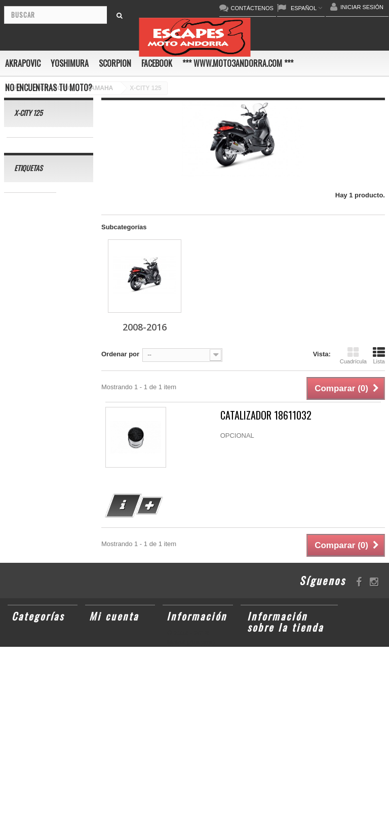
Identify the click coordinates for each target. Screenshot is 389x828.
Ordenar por (120, 354)
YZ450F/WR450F (34, 320)
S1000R (21, 487)
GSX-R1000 (27, 457)
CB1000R (23, 396)
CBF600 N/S (28, 275)
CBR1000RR (63, 336)
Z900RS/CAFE (31, 533)
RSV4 (17, 442)
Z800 (16, 351)
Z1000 (54, 487)
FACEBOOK (156, 63)
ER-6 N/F (22, 305)
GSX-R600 (25, 260)
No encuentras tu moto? (48, 87)
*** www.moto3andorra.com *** (237, 63)
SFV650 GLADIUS (36, 366)
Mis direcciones (118, 649)
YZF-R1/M (61, 381)
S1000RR (70, 457)
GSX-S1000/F (29, 290)
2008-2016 (32, 145)
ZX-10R (73, 290)
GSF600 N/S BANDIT (41, 518)
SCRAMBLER (30, 245)
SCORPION (115, 63)
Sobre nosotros (192, 672)
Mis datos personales (111, 665)
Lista (379, 355)
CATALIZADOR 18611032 (266, 415)
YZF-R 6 (21, 381)
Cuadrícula (353, 355)
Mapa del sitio (191, 683)
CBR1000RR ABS (36, 427)
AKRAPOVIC (23, 63)
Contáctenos (188, 649)
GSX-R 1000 (56, 442)
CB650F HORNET (36, 548)
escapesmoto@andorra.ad (293, 811)
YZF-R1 (20, 336)
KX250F (56, 472)
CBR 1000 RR (30, 214)
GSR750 (21, 229)
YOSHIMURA (70, 63)
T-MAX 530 (26, 503)
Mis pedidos (113, 638)
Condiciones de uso (198, 660)
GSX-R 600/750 (32, 412)
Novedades (186, 638)
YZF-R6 (20, 472)
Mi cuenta (114, 621)
